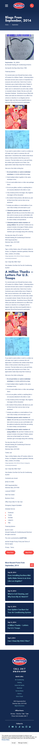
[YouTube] (13, 727)
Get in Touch (19, 696)
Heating (19, 682)
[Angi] (19, 727)
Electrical (19, 688)
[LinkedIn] (23, 727)
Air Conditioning (19, 680)
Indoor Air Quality (19, 685)
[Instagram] (26, 727)
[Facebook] (9, 727)
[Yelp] (16, 727)
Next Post (29, 552)
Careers (19, 693)
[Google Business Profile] (30, 727)
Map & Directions (19, 706)
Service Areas (19, 691)
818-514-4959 (19, 671)
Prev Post (10, 552)
